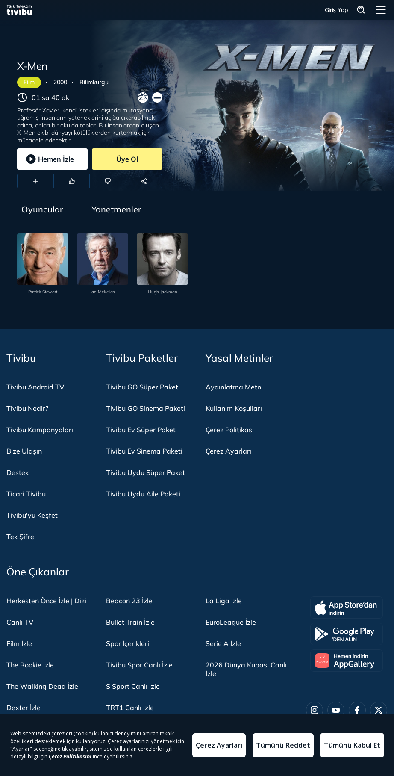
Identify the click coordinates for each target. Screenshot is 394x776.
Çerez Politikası (230, 429)
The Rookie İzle (30, 665)
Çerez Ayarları (228, 451)
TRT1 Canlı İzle (130, 707)
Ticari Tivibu (26, 494)
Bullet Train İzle (130, 622)
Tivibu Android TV (35, 387)
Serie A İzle (223, 643)
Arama (361, 10)
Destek (17, 472)
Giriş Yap (336, 10)
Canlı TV (19, 622)
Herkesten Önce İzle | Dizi (46, 600)
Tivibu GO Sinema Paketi (145, 408)
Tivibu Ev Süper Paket (141, 429)
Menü (381, 10)
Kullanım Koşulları (234, 408)
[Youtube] (335, 710)
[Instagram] (314, 710)
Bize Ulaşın (24, 451)
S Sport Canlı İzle (133, 686)
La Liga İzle (224, 600)
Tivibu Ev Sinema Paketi (144, 451)
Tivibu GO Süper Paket (142, 387)
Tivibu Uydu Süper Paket (145, 472)
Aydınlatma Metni (234, 387)
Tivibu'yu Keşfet (32, 515)
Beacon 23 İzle (129, 600)
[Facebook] (357, 710)
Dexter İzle (23, 707)
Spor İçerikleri (127, 643)
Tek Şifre (20, 536)
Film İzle (19, 643)
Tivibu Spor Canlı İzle (139, 665)
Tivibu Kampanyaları (39, 429)
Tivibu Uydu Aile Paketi (143, 494)
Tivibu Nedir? (27, 408)
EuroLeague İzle (231, 622)
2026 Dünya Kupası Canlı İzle (246, 669)
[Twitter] (378, 710)
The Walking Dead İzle (42, 686)
